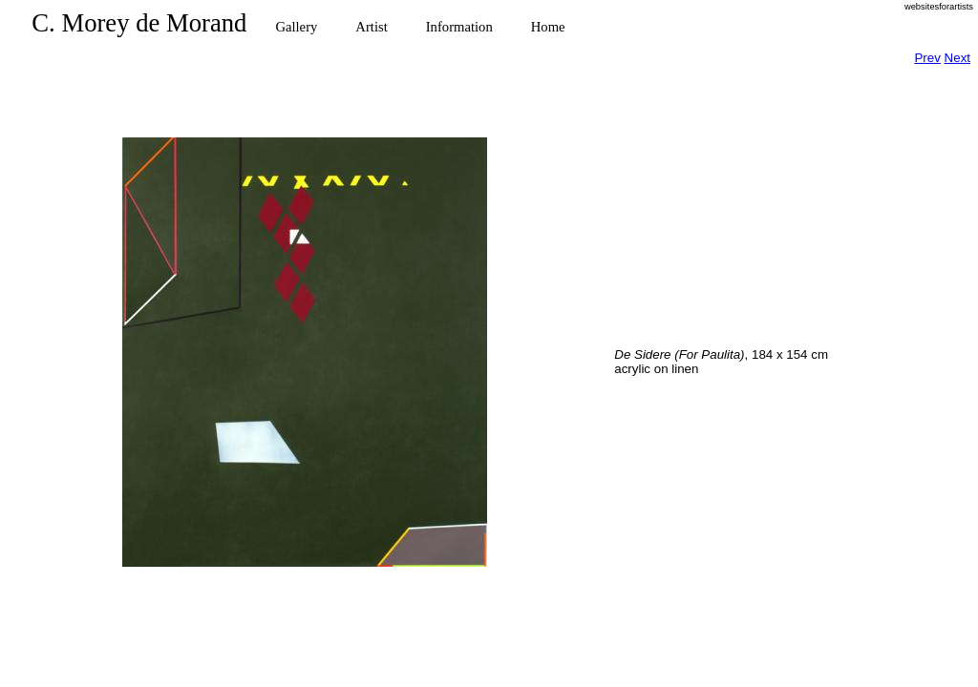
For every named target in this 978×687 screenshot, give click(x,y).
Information (459, 26)
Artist (371, 26)
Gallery (296, 26)
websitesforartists (938, 6)
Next (957, 58)
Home (548, 26)
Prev (927, 58)
